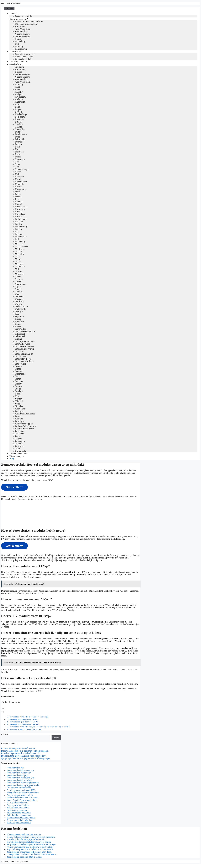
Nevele (18, 281)
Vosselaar (19, 406)
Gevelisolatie (16, 64)
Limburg (19, 46)
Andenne (19, 99)
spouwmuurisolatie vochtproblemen (23, 783)
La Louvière (20, 219)
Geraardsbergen (22, 169)
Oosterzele (19, 299)
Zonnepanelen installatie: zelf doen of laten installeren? (31, 854)
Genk (17, 164)
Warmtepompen (16, 456)
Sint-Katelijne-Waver (24, 349)
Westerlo (19, 419)
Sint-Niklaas (20, 356)
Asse (17, 104)
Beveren (18, 112)
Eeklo (17, 147)
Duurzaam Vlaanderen (11, 3)
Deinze (18, 132)
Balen (17, 107)
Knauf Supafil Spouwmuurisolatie (22, 800)
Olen (17, 294)
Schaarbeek (20, 334)
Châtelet (18, 127)
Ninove (18, 289)
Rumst (18, 326)
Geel (17, 162)
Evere (17, 154)
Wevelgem (19, 421)
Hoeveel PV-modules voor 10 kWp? (24, 724)
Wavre (18, 416)
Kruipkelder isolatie (18, 61)
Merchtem (19, 264)
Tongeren (19, 381)
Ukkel (17, 396)
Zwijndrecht (20, 451)
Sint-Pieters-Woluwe (24, 361)
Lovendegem (21, 236)
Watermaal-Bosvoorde (25, 414)
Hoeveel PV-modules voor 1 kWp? (23, 719)
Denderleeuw (21, 134)
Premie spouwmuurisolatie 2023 (21, 790)
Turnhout (19, 391)
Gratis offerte (14, 487)
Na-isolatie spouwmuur (17, 810)
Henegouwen (21, 49)
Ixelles (18, 194)
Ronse (18, 324)
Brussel (18, 72)
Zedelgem (19, 433)
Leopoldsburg (21, 226)
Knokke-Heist (21, 206)
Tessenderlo (20, 374)
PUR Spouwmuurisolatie (26, 24)
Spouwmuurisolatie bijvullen (19, 820)
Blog (11, 458)
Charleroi (19, 124)
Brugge (18, 122)
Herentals (19, 184)
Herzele (18, 186)
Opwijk (18, 304)
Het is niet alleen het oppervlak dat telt (25, 729)
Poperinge (19, 316)
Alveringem (20, 97)
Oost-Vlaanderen (22, 36)
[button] (70, 709)
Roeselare (19, 321)
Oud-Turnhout (21, 306)
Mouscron (19, 274)
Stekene (18, 366)
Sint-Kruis (19, 351)
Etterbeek (19, 152)
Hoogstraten (20, 189)
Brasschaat (20, 119)
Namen (18, 39)
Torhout (18, 384)
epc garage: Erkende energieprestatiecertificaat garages (25, 758)
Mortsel (18, 271)
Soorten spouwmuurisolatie (19, 822)
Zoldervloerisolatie (23, 59)
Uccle (17, 394)
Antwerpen (20, 26)
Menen (18, 261)
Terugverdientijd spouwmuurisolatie (23, 793)
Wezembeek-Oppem (24, 424)
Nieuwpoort (20, 284)
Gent (17, 167)
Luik (17, 44)
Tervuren (19, 371)
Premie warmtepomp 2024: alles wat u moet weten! (30, 847)
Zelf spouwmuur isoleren (18, 807)
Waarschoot (20, 409)
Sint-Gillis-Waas (22, 344)
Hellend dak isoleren (24, 56)
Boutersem (20, 117)
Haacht (18, 171)
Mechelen (19, 254)
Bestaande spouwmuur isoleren (29, 21)
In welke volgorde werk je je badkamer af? (20, 753)
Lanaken (19, 221)
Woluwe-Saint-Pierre (24, 428)
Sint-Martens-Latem (24, 354)
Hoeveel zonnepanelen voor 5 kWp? (24, 722)
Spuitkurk (19, 67)
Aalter (18, 89)
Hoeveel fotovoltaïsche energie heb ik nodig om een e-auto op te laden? (39, 727)
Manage (18, 251)
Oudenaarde (20, 309)
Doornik (18, 142)
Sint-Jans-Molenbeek (24, 346)
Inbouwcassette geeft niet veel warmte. (18, 748)
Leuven (18, 229)
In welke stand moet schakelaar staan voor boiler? (23, 756)
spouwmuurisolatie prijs (17, 775)
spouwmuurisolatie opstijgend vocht (23, 785)
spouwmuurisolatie (15, 768)
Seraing (18, 339)
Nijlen (18, 286)
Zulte (17, 448)
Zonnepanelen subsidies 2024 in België (24, 857)
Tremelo (19, 386)
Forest (18, 157)
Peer (17, 314)
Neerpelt (19, 279)
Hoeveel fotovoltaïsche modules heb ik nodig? (28, 717)
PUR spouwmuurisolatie (18, 802)
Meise (17, 256)
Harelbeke (19, 176)
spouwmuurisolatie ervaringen (20, 778)
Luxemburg (20, 41)
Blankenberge (21, 114)
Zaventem (19, 431)
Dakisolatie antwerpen (25, 54)
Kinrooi (18, 204)
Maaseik (19, 244)
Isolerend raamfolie (23, 16)
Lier (17, 231)
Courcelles (19, 129)
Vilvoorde (19, 401)
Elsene (18, 149)
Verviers (18, 399)
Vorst (17, 404)
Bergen (18, 109)
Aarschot (19, 92)
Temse (18, 369)
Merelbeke (19, 266)
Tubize (18, 389)
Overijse (19, 311)
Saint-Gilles (20, 329)
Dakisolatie (15, 51)
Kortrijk (18, 216)
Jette (17, 199)
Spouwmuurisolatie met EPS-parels (22, 797)
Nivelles (18, 291)
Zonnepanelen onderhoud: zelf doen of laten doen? (29, 852)
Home (13, 13)
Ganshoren (20, 159)
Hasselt (18, 179)
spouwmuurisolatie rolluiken (19, 780)
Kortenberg (20, 214)
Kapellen (19, 201)
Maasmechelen (21, 246)
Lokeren (18, 234)
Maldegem (19, 249)
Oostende (19, 296)
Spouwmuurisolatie (19, 19)
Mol (17, 269)
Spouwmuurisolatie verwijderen (21, 817)
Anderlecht (20, 102)
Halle (17, 174)
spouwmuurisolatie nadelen (19, 773)
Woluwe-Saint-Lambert (25, 426)
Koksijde (19, 211)
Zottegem (19, 446)
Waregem (19, 411)
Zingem (18, 438)
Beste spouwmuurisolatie (18, 805)
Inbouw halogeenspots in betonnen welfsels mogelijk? (25, 751)
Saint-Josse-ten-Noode (25, 331)
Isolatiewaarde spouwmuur (19, 812)
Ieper (17, 191)
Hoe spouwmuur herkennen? (19, 788)
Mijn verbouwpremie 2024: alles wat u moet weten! (30, 849)
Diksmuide (20, 139)
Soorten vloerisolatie (18, 453)
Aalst (17, 87)
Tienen (18, 379)
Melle (17, 259)
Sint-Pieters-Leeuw (23, 359)
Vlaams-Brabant (22, 34)
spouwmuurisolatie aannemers (20, 770)
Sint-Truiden (20, 364)
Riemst (18, 319)
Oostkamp (19, 301)
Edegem (18, 144)
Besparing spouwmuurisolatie (20, 795)
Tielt (17, 376)
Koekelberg (20, 209)
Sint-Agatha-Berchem (24, 341)
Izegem (18, 196)
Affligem (19, 94)
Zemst (18, 436)
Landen (18, 224)
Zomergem (20, 441)
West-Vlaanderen (22, 29)
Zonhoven (19, 443)
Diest (17, 137)
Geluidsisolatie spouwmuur (19, 815)
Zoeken (4, 734)
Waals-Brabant (21, 31)
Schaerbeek (20, 336)
